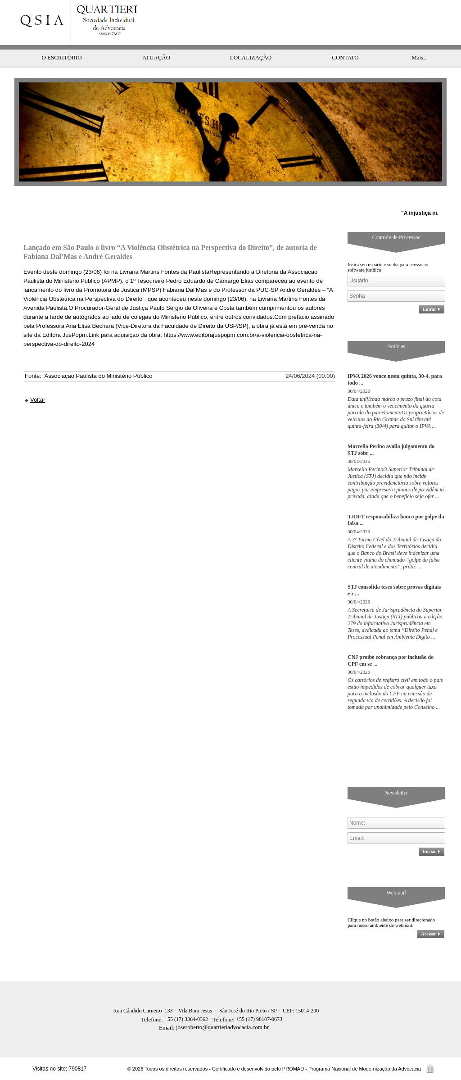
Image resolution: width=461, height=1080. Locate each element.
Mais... (419, 57)
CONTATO (345, 57)
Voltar (37, 399)
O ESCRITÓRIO (61, 57)
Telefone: (152, 1019)
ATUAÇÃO (156, 57)
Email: (167, 1027)
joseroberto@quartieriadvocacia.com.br (214, 1027)
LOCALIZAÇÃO (250, 57)
